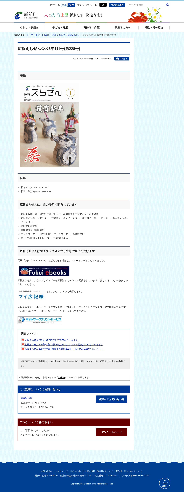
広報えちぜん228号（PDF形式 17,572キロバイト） (49, 340)
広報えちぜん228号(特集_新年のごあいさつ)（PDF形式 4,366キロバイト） (62, 344)
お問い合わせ (47, 471)
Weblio (61, 377)
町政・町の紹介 (43, 35)
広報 (54, 35)
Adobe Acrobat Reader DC (64, 361)
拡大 (71, 5)
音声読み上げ (117, 5)
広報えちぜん (74, 35)
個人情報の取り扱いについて (100, 471)
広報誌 (62, 35)
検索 (167, 5)
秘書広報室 (26, 397)
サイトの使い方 (77, 471)
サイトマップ (61, 471)
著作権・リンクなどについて (129, 471)
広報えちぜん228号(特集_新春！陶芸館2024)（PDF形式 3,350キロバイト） (62, 349)
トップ (30, 35)
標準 (64, 5)
